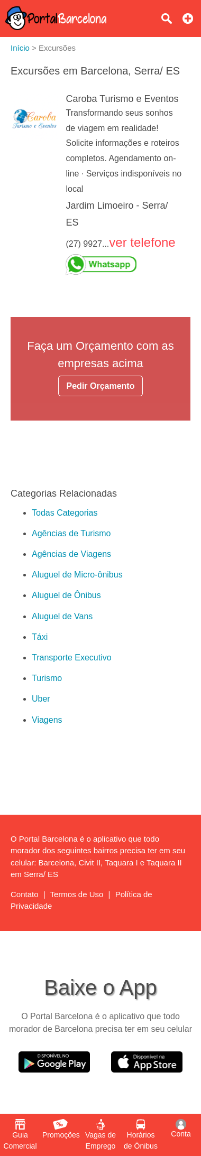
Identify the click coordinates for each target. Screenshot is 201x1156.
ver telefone (142, 242)
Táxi (40, 636)
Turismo (47, 678)
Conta (180, 1128)
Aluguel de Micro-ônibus (77, 574)
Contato (25, 894)
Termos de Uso (77, 894)
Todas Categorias (65, 512)
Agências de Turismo (71, 533)
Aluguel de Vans (62, 616)
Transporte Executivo (72, 657)
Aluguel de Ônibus (66, 595)
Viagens (47, 719)
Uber (41, 698)
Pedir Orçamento (101, 385)
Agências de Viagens (71, 553)
